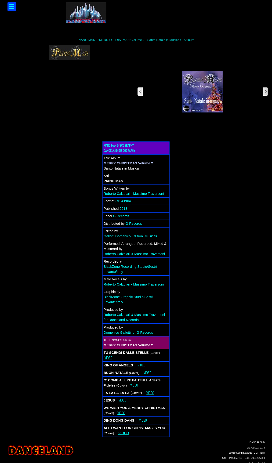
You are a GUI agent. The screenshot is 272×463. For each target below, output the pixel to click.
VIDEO (108, 358)
